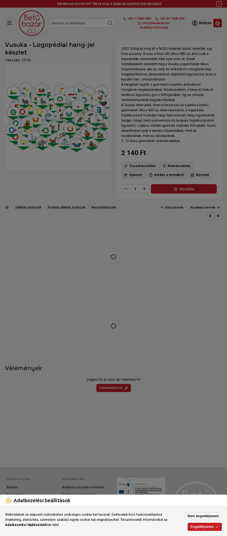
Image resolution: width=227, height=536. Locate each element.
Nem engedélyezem (203, 516)
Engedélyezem (205, 527)
